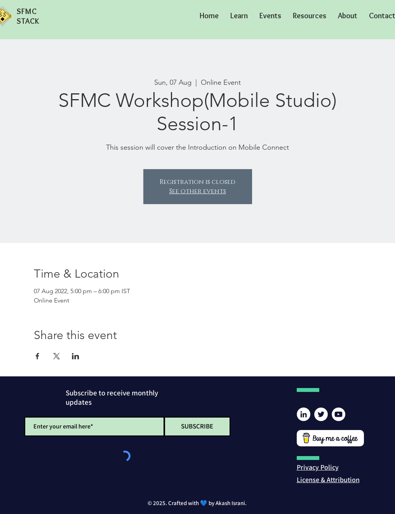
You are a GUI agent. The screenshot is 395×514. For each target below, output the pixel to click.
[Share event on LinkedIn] (75, 356)
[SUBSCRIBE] (197, 426)
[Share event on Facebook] (37, 356)
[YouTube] (338, 414)
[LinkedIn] (303, 414)
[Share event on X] (56, 356)
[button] (239, 15)
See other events (197, 191)
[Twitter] (321, 414)
